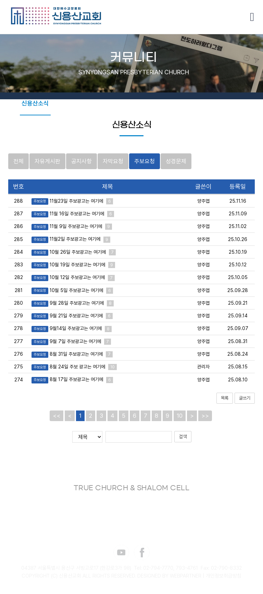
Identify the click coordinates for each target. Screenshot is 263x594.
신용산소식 (35, 103)
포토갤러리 (144, 103)
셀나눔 (201, 103)
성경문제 (176, 161)
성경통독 (176, 103)
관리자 (203, 367)
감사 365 (153, 126)
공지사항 (81, 161)
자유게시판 (47, 161)
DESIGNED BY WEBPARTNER (169, 576)
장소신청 (183, 126)
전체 (18, 161)
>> (205, 416)
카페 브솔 (228, 103)
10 (180, 416)
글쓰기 (244, 398)
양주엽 (203, 201)
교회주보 (67, 103)
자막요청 (113, 161)
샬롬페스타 (81, 126)
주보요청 (144, 161)
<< (56, 416)
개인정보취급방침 (223, 576)
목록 (224, 398)
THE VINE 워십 (104, 103)
